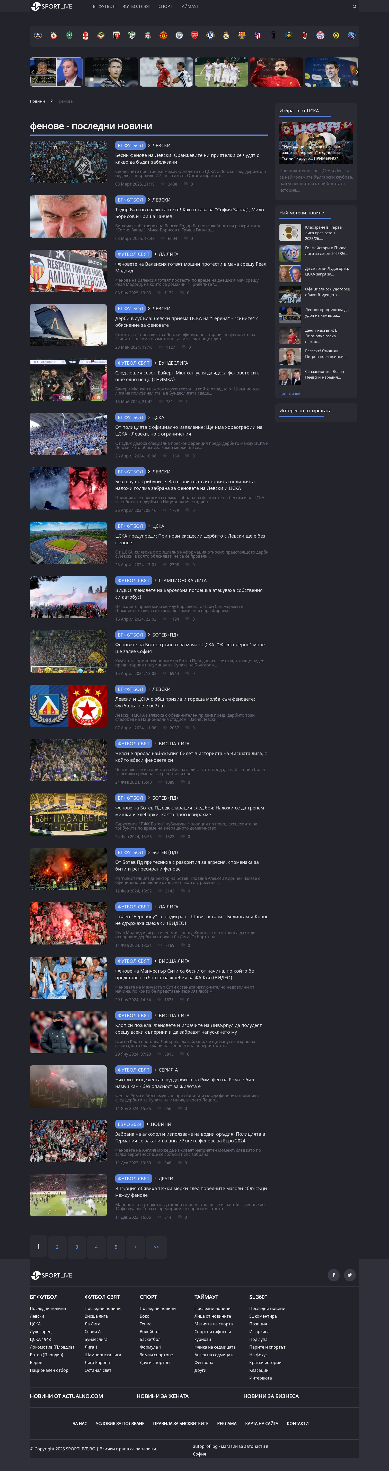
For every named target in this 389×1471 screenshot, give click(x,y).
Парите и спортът (267, 1347)
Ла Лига (92, 1324)
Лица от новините (212, 1316)
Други (200, 1370)
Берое (36, 1362)
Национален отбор (49, 1370)
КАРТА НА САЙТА (261, 1423)
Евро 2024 (130, 1124)
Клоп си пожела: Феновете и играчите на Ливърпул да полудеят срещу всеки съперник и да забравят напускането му (188, 1028)
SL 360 (258, 1296)
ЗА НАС (80, 1423)
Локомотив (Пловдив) (52, 1347)
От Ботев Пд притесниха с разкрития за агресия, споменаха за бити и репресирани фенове (187, 865)
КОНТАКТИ (297, 1423)
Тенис (145, 1324)
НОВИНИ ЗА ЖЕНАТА (163, 1396)
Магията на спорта (213, 1324)
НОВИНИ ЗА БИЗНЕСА (271, 1396)
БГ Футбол (130, 145)
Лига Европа (97, 1362)
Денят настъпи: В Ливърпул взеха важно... (321, 336)
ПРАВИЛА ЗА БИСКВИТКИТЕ (180, 1423)
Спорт (165, 6)
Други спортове (156, 1362)
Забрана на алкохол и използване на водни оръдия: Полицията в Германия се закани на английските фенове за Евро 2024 (190, 1137)
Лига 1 (91, 1347)
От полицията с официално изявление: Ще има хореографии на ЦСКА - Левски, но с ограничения (188, 430)
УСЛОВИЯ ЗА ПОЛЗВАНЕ (120, 1423)
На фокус (258, 1355)
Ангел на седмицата (214, 1355)
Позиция (258, 1324)
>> (156, 1247)
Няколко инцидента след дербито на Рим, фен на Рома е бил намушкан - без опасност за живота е (184, 1082)
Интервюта (260, 1378)
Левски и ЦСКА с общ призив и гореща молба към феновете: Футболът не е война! (185, 702)
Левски (37, 1316)
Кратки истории (265, 1362)
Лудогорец (40, 1331)
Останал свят (98, 1370)
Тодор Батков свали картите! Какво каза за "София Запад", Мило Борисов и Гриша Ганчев (189, 212)
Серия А (93, 1331)
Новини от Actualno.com (66, 1396)
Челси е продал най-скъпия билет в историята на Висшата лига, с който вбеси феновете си (191, 756)
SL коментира (263, 1316)
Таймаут (189, 6)
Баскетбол (150, 1339)
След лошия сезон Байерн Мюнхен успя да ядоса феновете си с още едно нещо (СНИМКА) (187, 376)
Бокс (144, 1316)
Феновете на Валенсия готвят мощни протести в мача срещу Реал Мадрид (190, 267)
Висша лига (96, 1316)
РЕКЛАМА (226, 1423)
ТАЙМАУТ (206, 1296)
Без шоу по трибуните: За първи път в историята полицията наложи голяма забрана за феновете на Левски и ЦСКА (185, 484)
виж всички (289, 393)
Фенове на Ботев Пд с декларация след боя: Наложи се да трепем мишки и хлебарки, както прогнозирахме (189, 811)
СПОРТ (148, 1296)
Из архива (259, 1331)
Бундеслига (96, 1339)
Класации (259, 1370)
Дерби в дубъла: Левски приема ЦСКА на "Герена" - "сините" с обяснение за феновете (187, 321)
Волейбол (150, 1331)
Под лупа (258, 1339)
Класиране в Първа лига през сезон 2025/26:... (323, 232)
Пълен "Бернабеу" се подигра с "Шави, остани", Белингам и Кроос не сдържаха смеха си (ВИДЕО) (191, 919)
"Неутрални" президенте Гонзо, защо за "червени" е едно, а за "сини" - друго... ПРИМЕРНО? (312, 152)
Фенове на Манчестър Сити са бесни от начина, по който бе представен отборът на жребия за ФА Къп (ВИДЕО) (184, 974)
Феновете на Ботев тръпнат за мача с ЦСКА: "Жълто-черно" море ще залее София (190, 647)
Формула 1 (150, 1347)
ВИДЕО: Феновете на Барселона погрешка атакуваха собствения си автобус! (189, 593)
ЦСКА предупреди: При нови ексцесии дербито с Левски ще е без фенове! (190, 539)
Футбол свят (137, 6)
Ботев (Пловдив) (46, 1355)
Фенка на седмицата (215, 1347)
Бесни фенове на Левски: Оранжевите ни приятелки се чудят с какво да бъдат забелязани (187, 158)
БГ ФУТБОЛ (104, 6)
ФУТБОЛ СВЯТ (102, 1296)
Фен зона (203, 1362)
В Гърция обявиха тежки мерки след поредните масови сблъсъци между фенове (191, 1191)
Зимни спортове (156, 1355)
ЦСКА (35, 1324)
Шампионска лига (103, 1355)
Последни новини (48, 1308)
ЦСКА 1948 (40, 1339)
